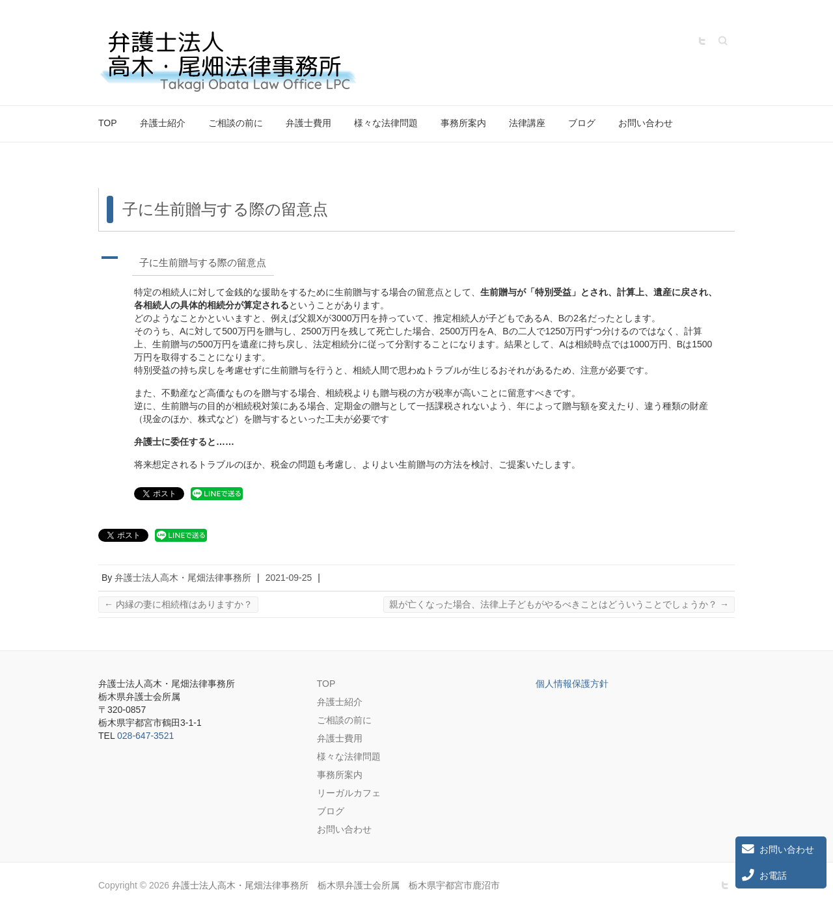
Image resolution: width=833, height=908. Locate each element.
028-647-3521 (145, 735)
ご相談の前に (235, 123)
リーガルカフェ (349, 793)
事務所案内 (463, 123)
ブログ (581, 123)
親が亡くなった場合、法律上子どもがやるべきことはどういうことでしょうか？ (559, 604)
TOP (107, 123)
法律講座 (527, 123)
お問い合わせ (645, 123)
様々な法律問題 (386, 123)
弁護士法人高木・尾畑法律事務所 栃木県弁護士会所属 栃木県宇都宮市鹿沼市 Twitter (702, 41)
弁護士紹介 (162, 123)
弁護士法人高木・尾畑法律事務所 (183, 577)
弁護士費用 (308, 123)
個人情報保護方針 (572, 683)
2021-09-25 (289, 577)
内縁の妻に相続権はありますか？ (178, 604)
